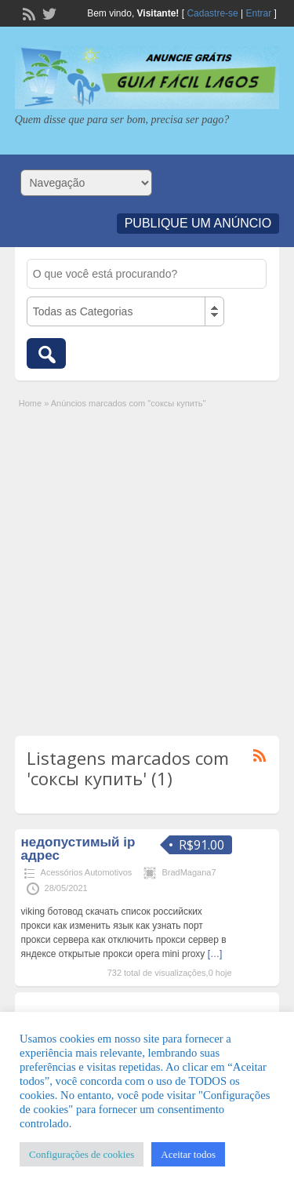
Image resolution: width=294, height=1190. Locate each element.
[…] (215, 953)
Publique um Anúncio (198, 223)
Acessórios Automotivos (86, 872)
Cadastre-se (212, 13)
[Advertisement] (147, 565)
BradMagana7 (189, 872)
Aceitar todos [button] (188, 1154)
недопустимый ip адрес (78, 849)
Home (30, 403)
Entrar (259, 13)
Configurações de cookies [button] (81, 1154)
